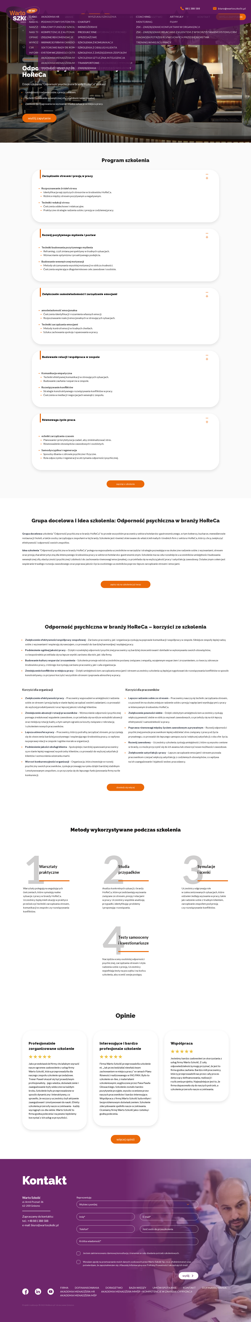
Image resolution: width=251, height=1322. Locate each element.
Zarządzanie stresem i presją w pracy (125, 176)
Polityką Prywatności (157, 1265)
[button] (36, 17)
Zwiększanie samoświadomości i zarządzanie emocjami (125, 294)
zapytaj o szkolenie (125, 484)
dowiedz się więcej (125, 787)
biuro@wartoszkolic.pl (45, 1225)
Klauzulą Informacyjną (131, 1265)
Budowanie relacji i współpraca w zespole (125, 357)
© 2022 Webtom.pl (47, 1305)
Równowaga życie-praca (125, 420)
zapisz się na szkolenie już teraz (125, 584)
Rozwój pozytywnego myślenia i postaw (125, 235)
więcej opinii (126, 1139)
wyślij (188, 1276)
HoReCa (52, 59)
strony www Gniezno (65, 1305)
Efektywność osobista (39, 47)
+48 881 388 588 (38, 1221)
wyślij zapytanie (39, 118)
